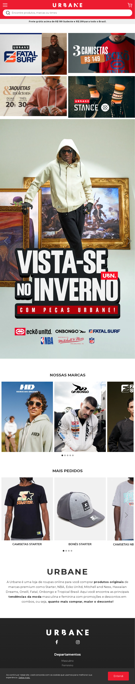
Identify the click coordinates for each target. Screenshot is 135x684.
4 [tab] (70, 455)
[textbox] (70, 12)
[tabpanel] (67, 239)
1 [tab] (62, 455)
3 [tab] (67, 455)
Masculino (67, 660)
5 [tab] (72, 455)
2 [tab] (64, 455)
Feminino (67, 665)
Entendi (118, 676)
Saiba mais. (24, 677)
